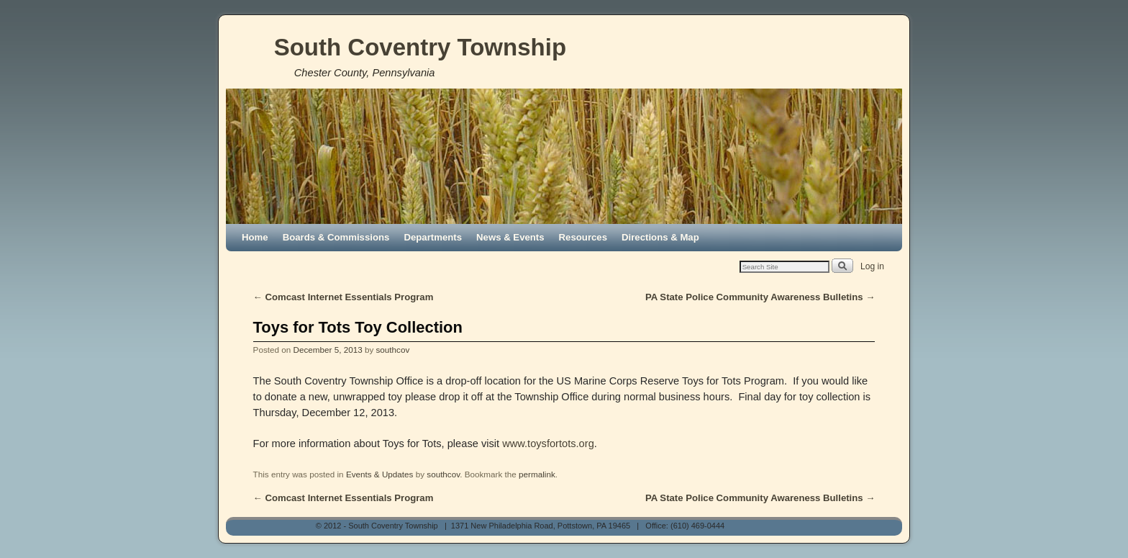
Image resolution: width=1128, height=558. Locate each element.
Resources (583, 237)
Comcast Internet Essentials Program (343, 297)
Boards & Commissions (336, 237)
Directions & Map (660, 237)
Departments (433, 237)
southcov (392, 349)
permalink (537, 474)
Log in (872, 266)
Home (255, 237)
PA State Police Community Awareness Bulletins (760, 297)
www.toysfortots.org (548, 443)
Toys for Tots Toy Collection (358, 327)
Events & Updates (380, 474)
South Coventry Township (420, 47)
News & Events (510, 237)
